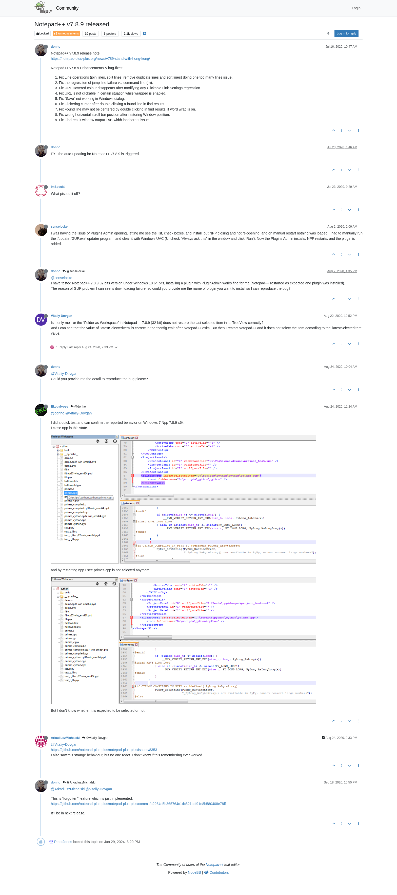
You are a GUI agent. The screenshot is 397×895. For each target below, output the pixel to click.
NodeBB (194, 872)
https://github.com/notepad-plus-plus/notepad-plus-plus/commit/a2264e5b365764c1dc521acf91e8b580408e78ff (138, 804)
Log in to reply (346, 33)
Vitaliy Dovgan (61, 316)
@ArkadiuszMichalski (79, 782)
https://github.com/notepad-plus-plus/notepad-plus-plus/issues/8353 (104, 750)
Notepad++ (214, 865)
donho (55, 46)
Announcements (66, 33)
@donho (78, 406)
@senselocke (74, 271)
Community (67, 8)
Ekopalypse (59, 406)
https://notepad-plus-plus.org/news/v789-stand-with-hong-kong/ (100, 59)
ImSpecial (58, 187)
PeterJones (63, 842)
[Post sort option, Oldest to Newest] (328, 33)
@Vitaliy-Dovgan (64, 374)
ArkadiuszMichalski (65, 738)
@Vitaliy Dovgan (95, 738)
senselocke (59, 226)
